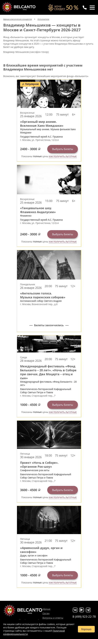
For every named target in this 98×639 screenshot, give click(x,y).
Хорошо (86, 629)
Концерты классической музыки (19, 7)
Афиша (46, 608)
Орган (45, 613)
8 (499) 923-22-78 (84, 617)
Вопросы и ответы (52, 617)
